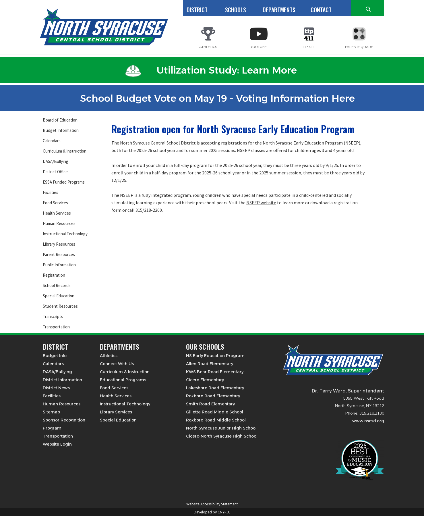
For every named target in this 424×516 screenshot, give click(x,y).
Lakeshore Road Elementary (215, 387)
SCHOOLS (235, 9)
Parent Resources (59, 254)
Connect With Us (117, 363)
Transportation (56, 327)
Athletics (108, 355)
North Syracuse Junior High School (221, 428)
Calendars (52, 140)
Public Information (59, 264)
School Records (57, 285)
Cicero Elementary (205, 379)
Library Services (116, 412)
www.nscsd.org (368, 420)
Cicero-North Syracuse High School (222, 436)
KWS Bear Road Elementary (214, 371)
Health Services (57, 213)
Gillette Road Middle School (214, 412)
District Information (62, 379)
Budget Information (61, 130)
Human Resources (59, 223)
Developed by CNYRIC (212, 512)
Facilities (50, 192)
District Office (55, 171)
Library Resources (59, 244)
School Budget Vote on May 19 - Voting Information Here (211, 98)
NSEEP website (261, 202)
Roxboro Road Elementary (213, 395)
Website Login (57, 444)
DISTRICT (197, 9)
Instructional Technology (65, 233)
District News (56, 387)
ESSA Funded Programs (64, 182)
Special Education (58, 296)
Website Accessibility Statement (212, 504)
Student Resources (60, 306)
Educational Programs (123, 379)
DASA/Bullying (55, 161)
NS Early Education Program (215, 355)
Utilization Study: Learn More (211, 70)
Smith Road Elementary (210, 404)
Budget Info (55, 355)
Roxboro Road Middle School (216, 420)
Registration (54, 275)
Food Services (55, 202)
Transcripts (53, 316)
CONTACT (321, 9)
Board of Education (60, 120)
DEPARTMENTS (279, 9)
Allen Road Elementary (209, 363)
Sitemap (51, 412)
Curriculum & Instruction (64, 151)
